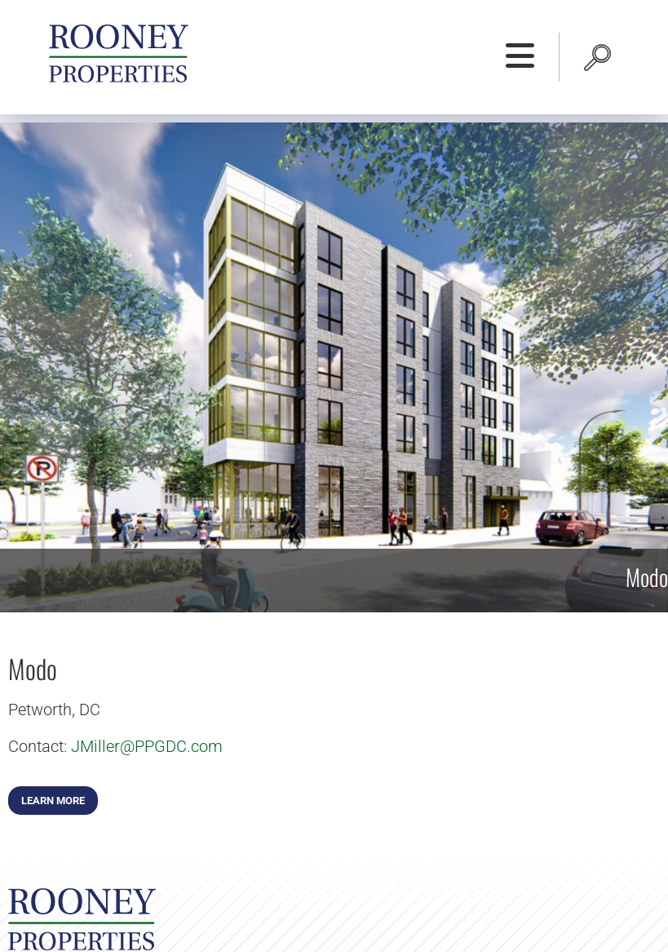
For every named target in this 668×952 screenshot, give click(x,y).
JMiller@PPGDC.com (147, 746)
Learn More (53, 800)
